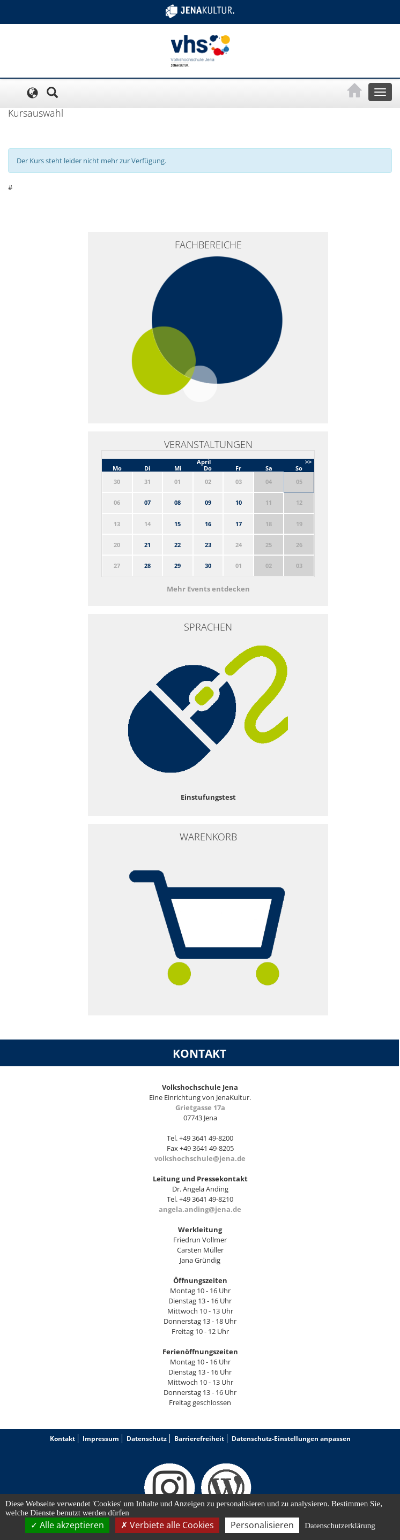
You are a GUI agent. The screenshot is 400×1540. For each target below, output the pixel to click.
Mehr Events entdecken (208, 589)
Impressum (101, 1438)
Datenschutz (147, 1438)
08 (177, 502)
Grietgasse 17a (200, 1107)
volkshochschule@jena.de (200, 1158)
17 (238, 524)
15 (177, 524)
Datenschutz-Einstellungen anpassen (291, 1438)
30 (208, 566)
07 (147, 502)
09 (208, 502)
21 (147, 545)
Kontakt (62, 1438)
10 (238, 502)
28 (147, 566)
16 (208, 524)
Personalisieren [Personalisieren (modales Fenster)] (262, 1525)
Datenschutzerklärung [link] (340, 1525)
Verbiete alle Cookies (167, 1525)
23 (208, 545)
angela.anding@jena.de (200, 1209)
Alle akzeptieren (67, 1525)
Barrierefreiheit (199, 1438)
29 (177, 566)
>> (308, 462)
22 (177, 545)
